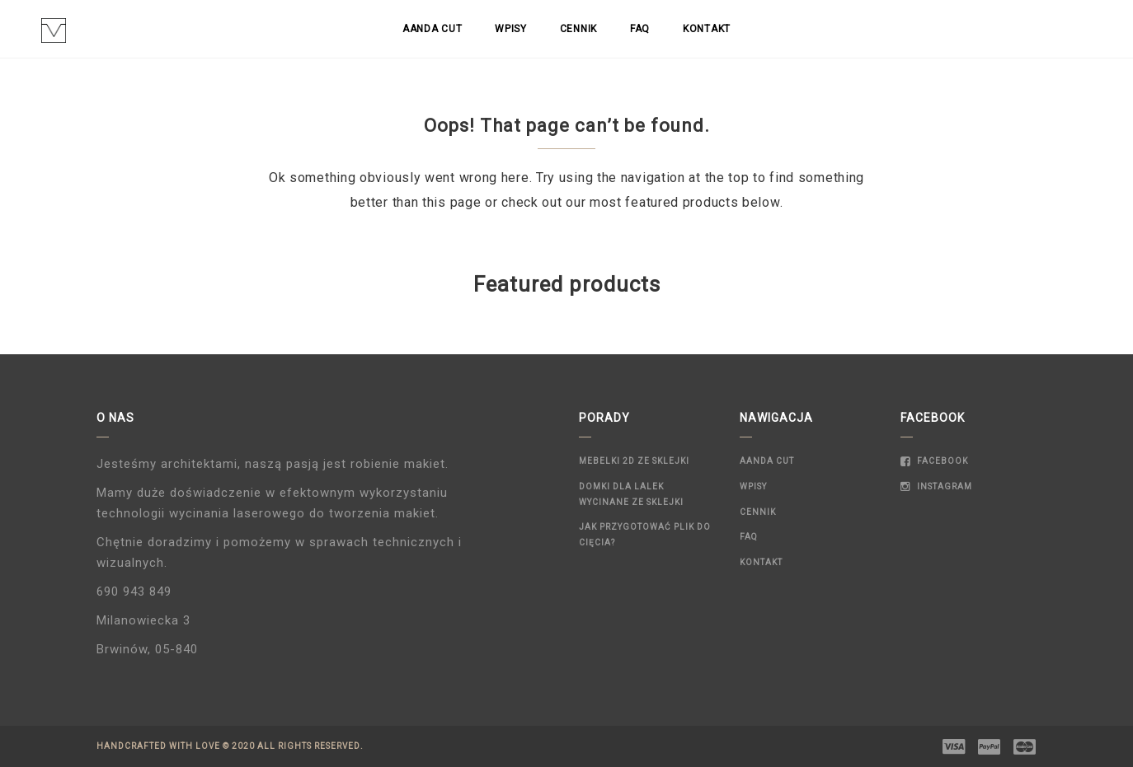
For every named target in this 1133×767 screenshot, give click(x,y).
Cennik (578, 29)
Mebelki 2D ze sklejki (634, 460)
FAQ (640, 29)
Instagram (936, 486)
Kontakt (707, 29)
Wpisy (511, 29)
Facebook (934, 460)
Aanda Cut (432, 29)
